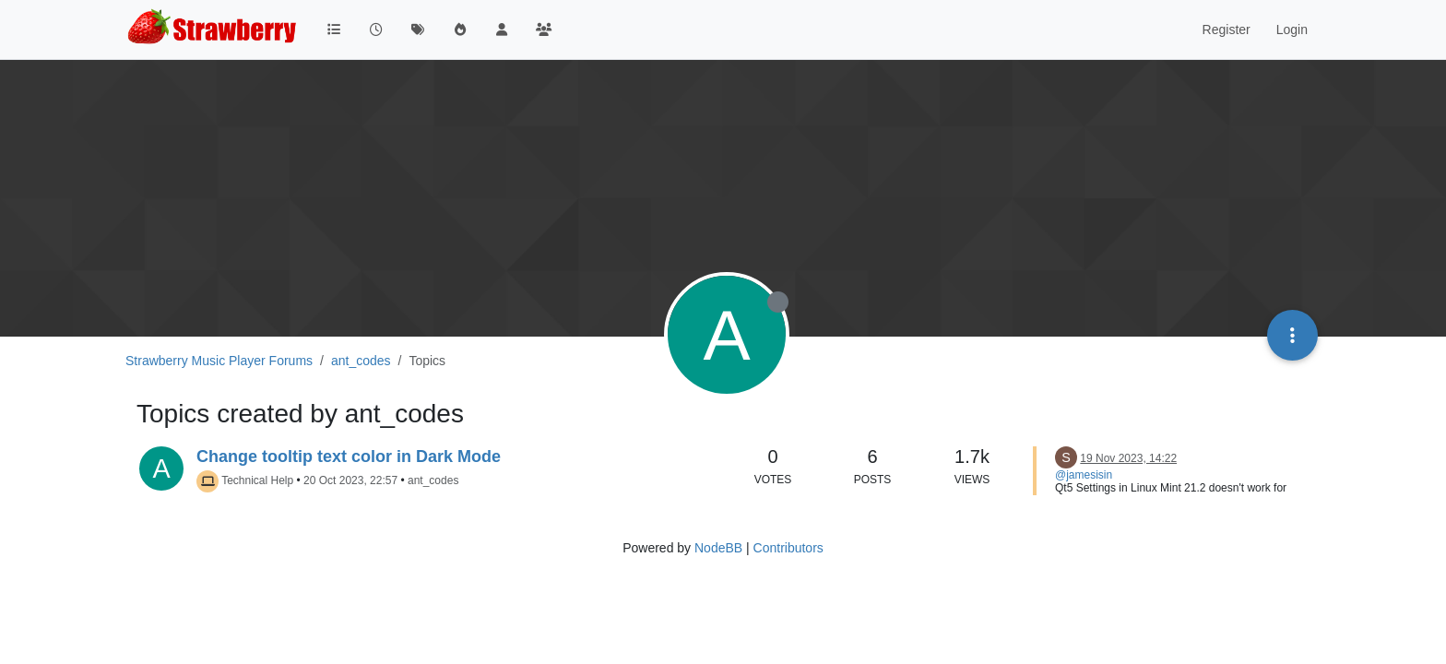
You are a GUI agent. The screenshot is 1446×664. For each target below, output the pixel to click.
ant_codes (433, 480)
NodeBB (718, 547)
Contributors (788, 547)
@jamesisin (1083, 474)
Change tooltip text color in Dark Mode (348, 456)
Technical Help (257, 480)
